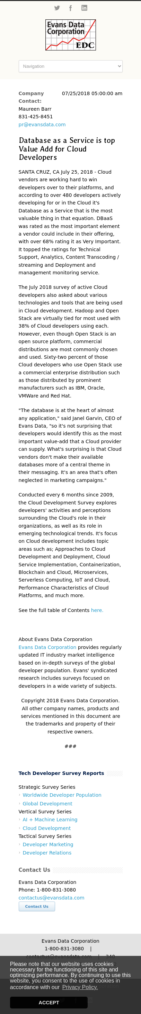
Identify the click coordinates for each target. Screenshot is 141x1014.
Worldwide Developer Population (62, 795)
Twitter (57, 8)
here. (97, 610)
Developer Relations (47, 853)
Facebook (71, 8)
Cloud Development (47, 828)
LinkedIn (84, 8)
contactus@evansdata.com (52, 898)
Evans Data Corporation (48, 647)
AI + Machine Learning (50, 819)
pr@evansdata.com (42, 124)
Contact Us (37, 906)
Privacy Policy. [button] (80, 987)
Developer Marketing (48, 844)
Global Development (47, 803)
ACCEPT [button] (49, 1002)
